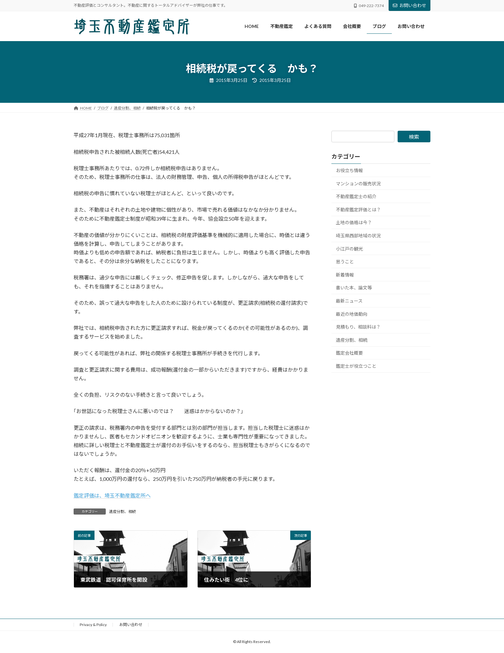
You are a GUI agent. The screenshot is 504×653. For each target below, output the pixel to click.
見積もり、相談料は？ (358, 327)
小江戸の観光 (349, 248)
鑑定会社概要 (349, 353)
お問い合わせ (409, 5)
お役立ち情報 (349, 170)
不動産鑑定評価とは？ (358, 209)
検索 (414, 137)
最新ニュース (349, 301)
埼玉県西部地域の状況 (358, 235)
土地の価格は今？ (354, 222)
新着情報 (345, 275)
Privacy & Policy (93, 624)
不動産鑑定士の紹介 (356, 196)
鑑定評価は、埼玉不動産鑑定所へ (112, 495)
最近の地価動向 (351, 314)
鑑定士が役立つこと (356, 366)
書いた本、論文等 (354, 288)
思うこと (345, 262)
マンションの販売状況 (358, 183)
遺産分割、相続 (122, 511)
